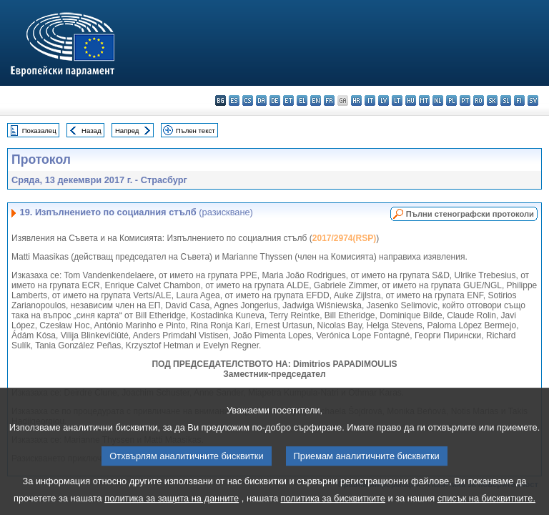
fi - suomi (519, 100)
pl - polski (451, 100)
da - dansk (261, 100)
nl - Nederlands (437, 100)
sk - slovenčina (492, 100)
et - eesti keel (288, 100)
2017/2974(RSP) (344, 238)
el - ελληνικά (302, 100)
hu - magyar (410, 100)
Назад (91, 130)
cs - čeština (247, 100)
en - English (315, 100)
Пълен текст (195, 130)
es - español (234, 100)
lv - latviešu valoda (383, 100)
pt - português (465, 100)
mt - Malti (424, 100)
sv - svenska (533, 100)
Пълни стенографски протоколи (470, 214)
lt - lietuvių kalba (397, 100)
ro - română (478, 100)
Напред (127, 130)
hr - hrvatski (356, 100)
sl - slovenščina (505, 100)
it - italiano (370, 100)
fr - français (329, 100)
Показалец (39, 130)
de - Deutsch (274, 100)
